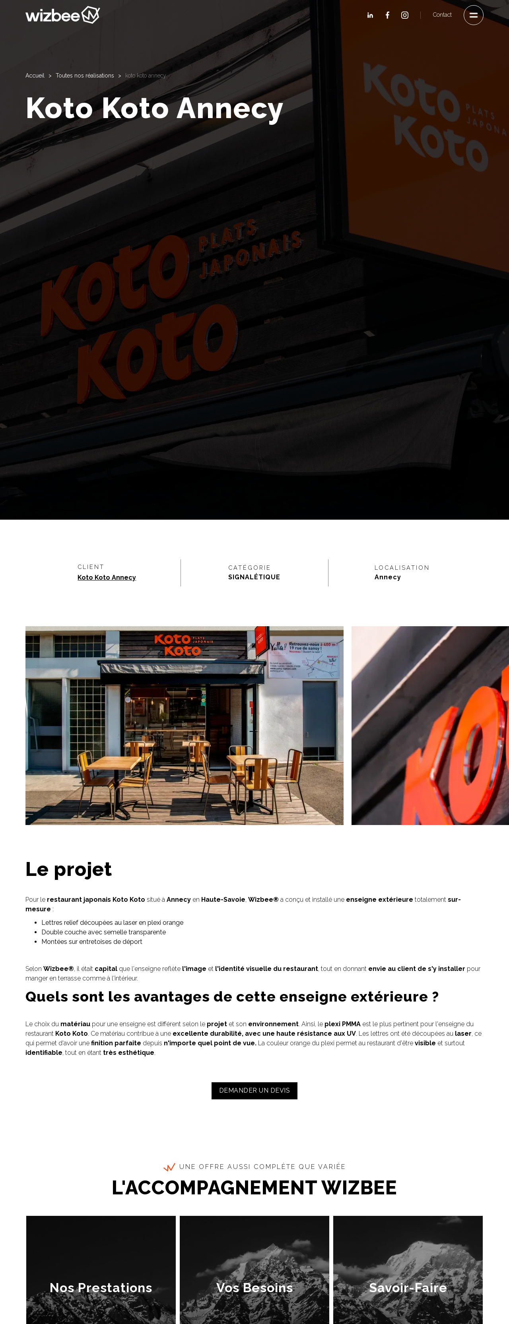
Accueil (35, 75)
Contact (442, 14)
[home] (62, 15)
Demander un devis (254, 1090)
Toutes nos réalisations (85, 75)
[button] (474, 15)
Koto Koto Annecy (107, 577)
